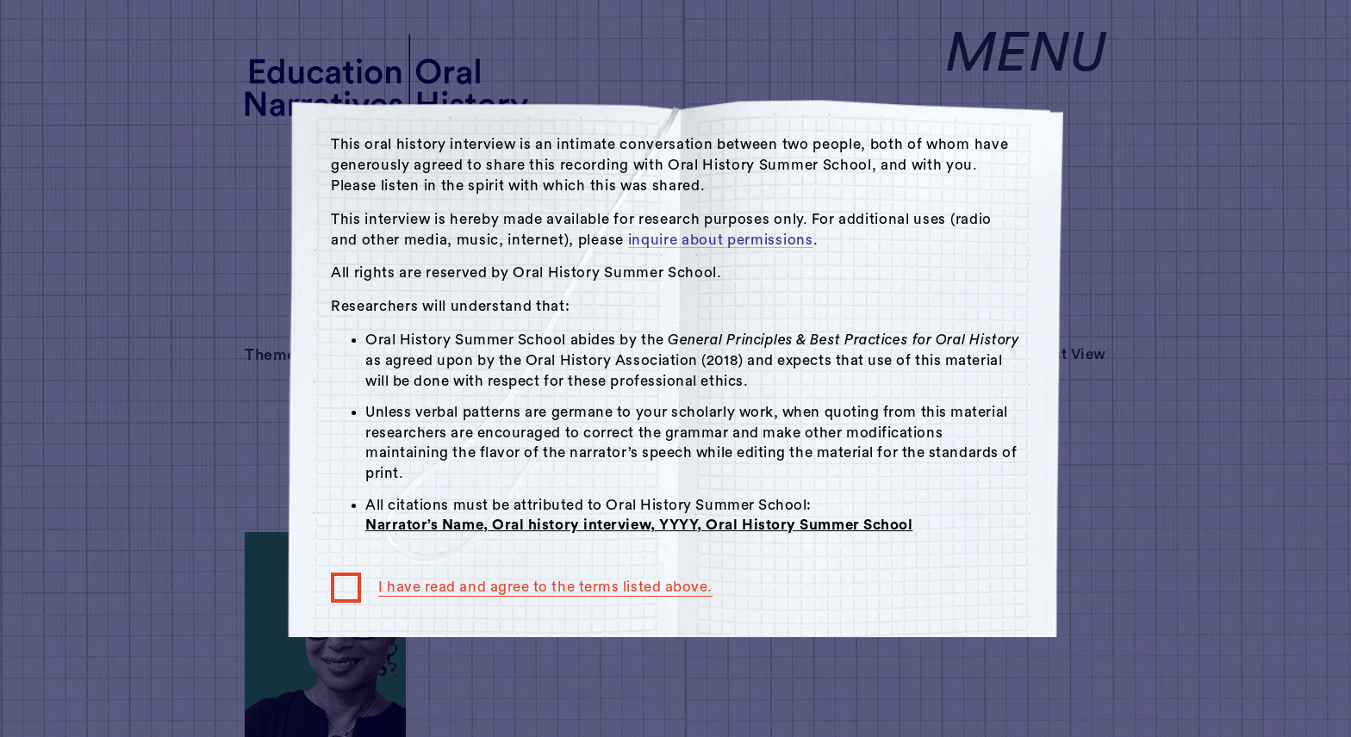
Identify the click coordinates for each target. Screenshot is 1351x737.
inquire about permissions (720, 239)
